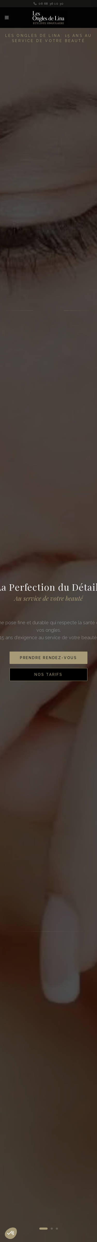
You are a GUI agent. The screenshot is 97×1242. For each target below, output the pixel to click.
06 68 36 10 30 (48, 3)
